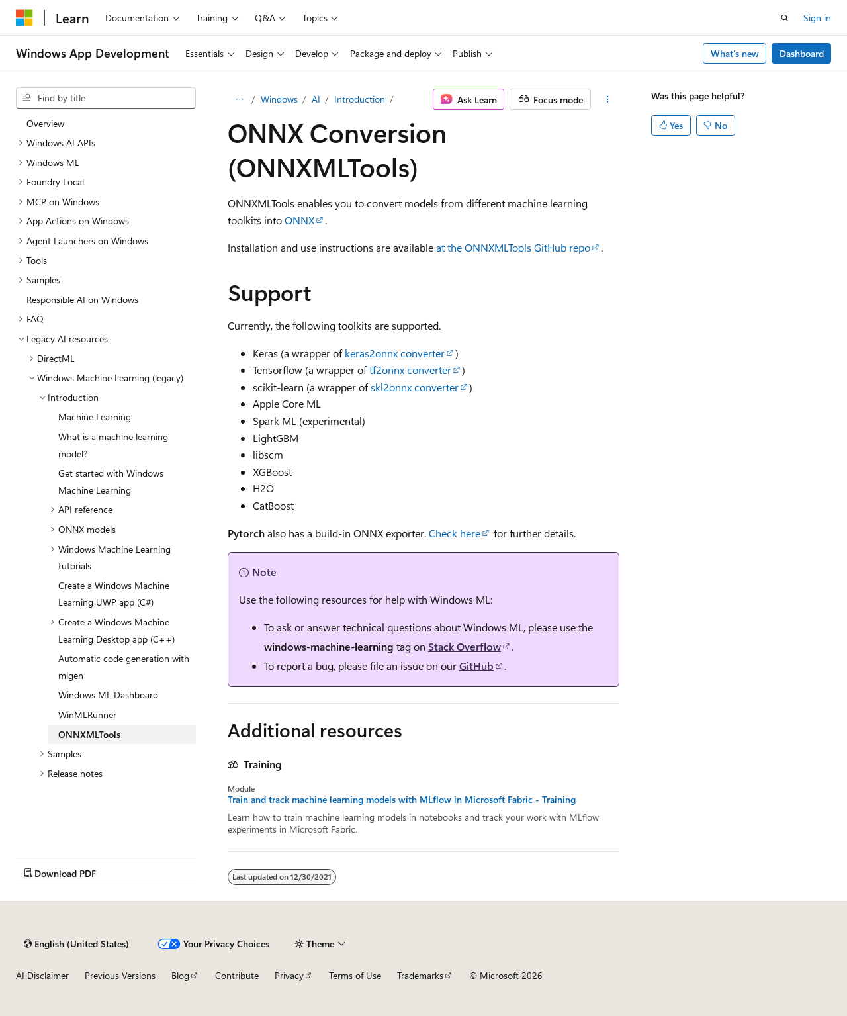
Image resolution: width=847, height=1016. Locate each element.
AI (316, 99)
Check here (454, 533)
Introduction (359, 99)
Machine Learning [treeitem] (94, 416)
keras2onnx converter (395, 353)
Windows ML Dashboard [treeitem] (108, 694)
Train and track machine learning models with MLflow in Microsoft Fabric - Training (402, 800)
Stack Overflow (464, 646)
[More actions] (607, 99)
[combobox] (106, 98)
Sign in (817, 17)
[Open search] (785, 18)
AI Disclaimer (42, 975)
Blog (180, 975)
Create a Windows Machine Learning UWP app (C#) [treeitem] (113, 594)
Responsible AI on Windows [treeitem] (82, 299)
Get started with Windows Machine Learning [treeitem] (110, 481)
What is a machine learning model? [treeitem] (113, 445)
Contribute (237, 975)
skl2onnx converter (415, 387)
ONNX (299, 220)
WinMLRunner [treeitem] (87, 714)
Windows (279, 99)
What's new (735, 53)
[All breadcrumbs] (239, 99)
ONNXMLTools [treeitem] (89, 734)
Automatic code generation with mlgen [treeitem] (123, 667)
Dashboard (802, 53)
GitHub (476, 665)
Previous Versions (120, 975)
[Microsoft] (24, 17)
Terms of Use (355, 975)
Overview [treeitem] (45, 123)
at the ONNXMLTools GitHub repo (513, 247)
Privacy (289, 975)
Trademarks (420, 975)
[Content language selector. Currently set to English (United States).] (76, 943)
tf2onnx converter (410, 370)
